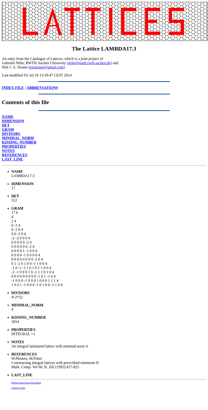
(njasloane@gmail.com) (46, 67)
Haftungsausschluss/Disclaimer (26, 382)
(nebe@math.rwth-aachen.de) (89, 63)
